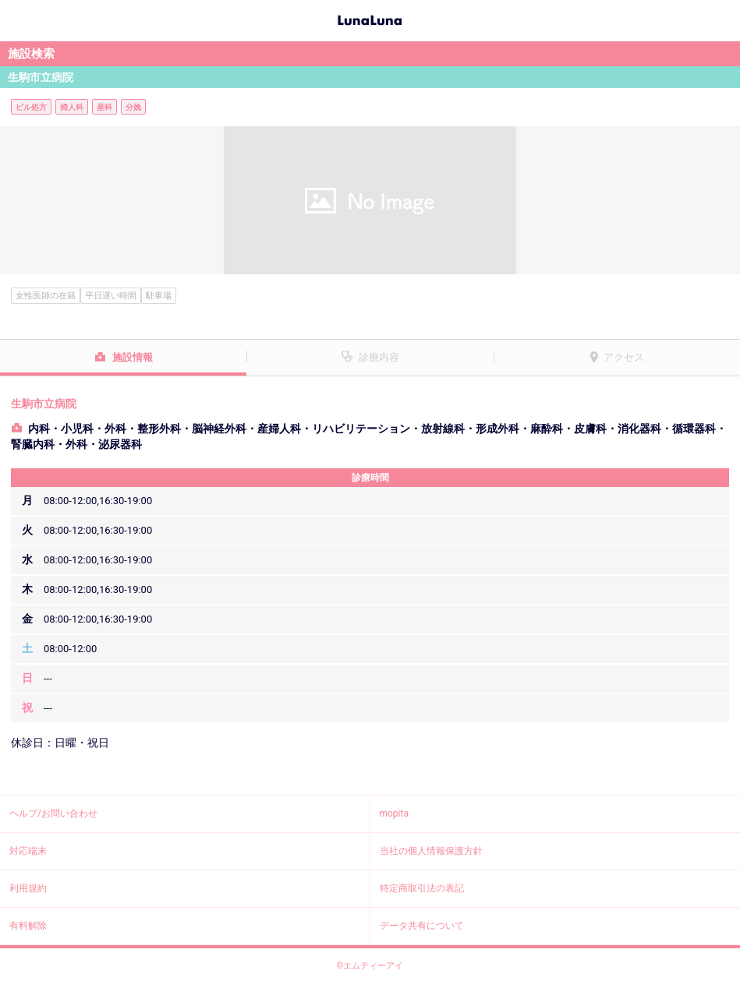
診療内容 (379, 357)
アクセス (624, 357)
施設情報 (132, 357)
